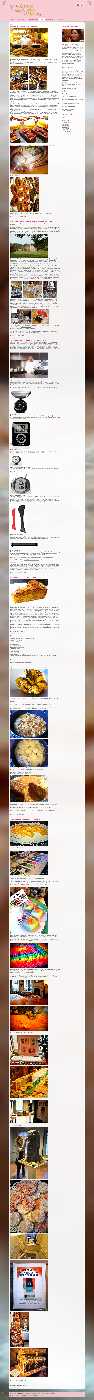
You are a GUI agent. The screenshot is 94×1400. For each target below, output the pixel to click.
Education (49, 19)
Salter (22, 342)
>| (21, 1387)
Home (13, 19)
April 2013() (65, 128)
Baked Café (20, 633)
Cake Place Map (33, 19)
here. (63, 85)
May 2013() (65, 127)
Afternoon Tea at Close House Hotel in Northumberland (33, 221)
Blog (42, 19)
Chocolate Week (26, 327)
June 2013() (65, 125)
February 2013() (66, 131)
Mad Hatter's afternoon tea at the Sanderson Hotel (71, 110)
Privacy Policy (13, 1395)
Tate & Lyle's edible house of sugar (25, 819)
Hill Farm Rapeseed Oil (34, 624)
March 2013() (66, 129)
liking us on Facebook (68, 90)
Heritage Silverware (46, 277)
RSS (63, 117)
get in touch (65, 80)
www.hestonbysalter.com (45, 557)
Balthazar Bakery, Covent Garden (24, 26)
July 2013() (65, 124)
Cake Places (21, 19)
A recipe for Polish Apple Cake (23, 577)
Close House (36, 230)
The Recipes (59, 19)
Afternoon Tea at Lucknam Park (70, 106)
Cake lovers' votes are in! (69, 96)
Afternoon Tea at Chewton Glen (70, 103)
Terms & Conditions (21, 1395)
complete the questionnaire (31, 560)
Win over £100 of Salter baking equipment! (28, 340)
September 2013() (67, 122)
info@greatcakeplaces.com (34, 1395)
